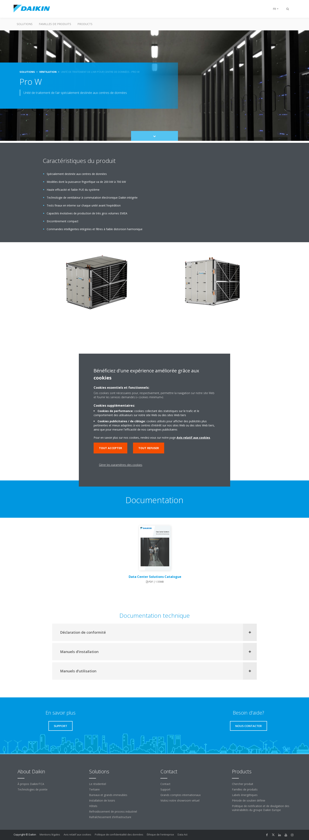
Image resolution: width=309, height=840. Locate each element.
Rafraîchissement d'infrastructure (110, 817)
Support (165, 789)
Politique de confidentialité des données (119, 834)
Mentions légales (50, 834)
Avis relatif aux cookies (77, 834)
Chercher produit (242, 784)
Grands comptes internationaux (180, 795)
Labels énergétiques (245, 795)
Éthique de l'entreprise (160, 834)
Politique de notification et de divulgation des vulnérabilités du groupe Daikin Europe (260, 808)
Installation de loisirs (102, 800)
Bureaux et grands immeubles (108, 795)
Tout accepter (110, 448)
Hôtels (93, 806)
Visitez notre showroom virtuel (179, 800)
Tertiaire (94, 789)
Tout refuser (148, 448)
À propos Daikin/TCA (31, 784)
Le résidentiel (97, 784)
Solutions (25, 24)
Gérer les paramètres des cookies (120, 465)
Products (84, 24)
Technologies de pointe (32, 789)
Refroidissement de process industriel (113, 811)
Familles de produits (55, 24)
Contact (165, 784)
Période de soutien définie (248, 800)
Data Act (182, 834)
